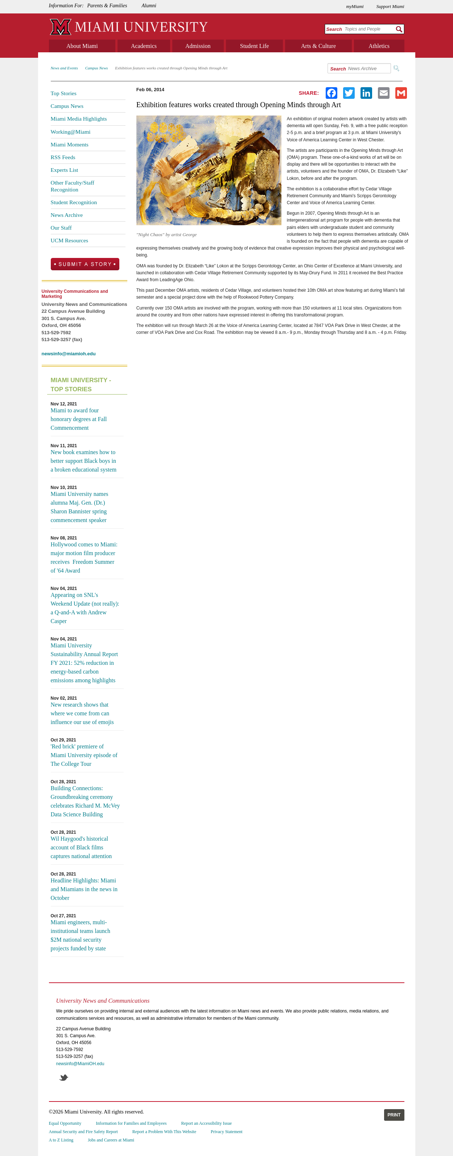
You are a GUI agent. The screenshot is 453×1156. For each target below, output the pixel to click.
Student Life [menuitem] (254, 46)
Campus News (96, 68)
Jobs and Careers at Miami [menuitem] (111, 1140)
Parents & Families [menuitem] (107, 5)
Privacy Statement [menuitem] (227, 1131)
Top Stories (64, 93)
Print (394, 1114)
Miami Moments (69, 144)
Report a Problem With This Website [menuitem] (164, 1131)
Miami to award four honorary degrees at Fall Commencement (79, 419)
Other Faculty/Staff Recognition (73, 185)
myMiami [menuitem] (354, 6)
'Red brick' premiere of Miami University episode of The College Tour (84, 755)
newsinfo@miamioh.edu (69, 353)
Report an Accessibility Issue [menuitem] (206, 1123)
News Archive (67, 215)
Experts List (64, 170)
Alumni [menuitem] (148, 5)
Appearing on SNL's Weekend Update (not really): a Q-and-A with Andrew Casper (85, 608)
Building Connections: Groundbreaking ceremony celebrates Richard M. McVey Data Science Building (85, 801)
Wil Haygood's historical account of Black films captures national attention (81, 847)
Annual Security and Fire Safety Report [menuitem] (83, 1131)
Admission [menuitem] (197, 46)
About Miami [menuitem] (82, 46)
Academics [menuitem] (144, 46)
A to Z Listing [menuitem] (61, 1140)
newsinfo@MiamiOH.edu (80, 1063)
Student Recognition (74, 202)
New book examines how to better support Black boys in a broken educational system (84, 461)
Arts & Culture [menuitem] (318, 46)
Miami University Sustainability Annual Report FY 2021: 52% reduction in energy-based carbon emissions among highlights (84, 662)
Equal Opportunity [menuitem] (65, 1123)
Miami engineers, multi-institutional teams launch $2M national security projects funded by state (80, 935)
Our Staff (61, 228)
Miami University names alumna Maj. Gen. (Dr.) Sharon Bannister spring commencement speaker (79, 507)
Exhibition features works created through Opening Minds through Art (171, 68)
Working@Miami (71, 132)
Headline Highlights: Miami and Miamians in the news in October (84, 889)
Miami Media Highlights (79, 119)
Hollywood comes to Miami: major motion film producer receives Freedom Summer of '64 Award (84, 557)
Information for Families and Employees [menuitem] (131, 1123)
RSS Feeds (63, 157)
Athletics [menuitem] (379, 46)
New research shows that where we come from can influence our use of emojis (82, 713)
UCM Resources (69, 240)
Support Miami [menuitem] (390, 6)
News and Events (64, 68)
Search (334, 29)
